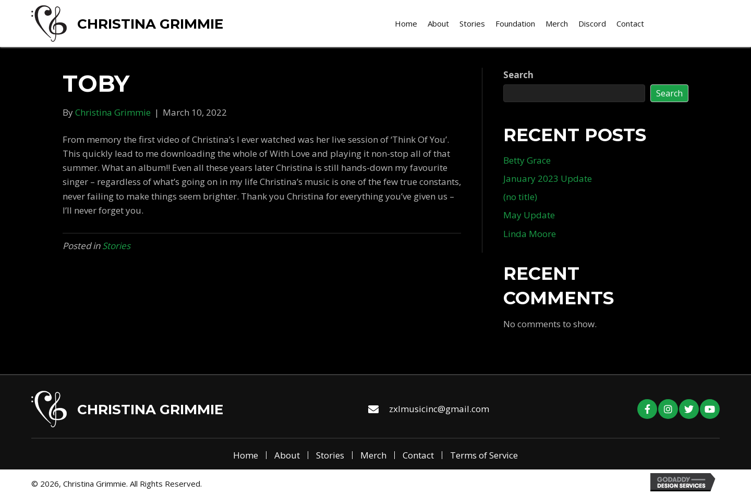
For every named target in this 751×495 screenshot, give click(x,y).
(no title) (520, 197)
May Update (529, 215)
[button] (647, 409)
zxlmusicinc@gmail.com (439, 409)
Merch (373, 455)
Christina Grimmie (150, 24)
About (287, 455)
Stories (116, 246)
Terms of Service (484, 455)
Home (245, 455)
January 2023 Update (547, 178)
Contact (418, 455)
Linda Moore (529, 234)
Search (518, 75)
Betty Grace (527, 160)
